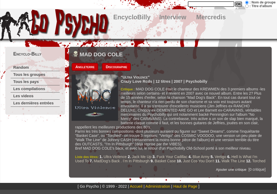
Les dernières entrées (33, 103)
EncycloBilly (131, 17)
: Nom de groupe (262, 2)
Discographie (116, 67)
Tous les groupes (29, 74)
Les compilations (29, 89)
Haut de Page (185, 186)
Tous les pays (26, 82)
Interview (172, 17)
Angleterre (84, 67)
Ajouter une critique (231, 170)
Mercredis (211, 17)
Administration (157, 186)
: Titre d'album (260, 6)
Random (21, 67)
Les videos (23, 96)
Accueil (136, 186)
